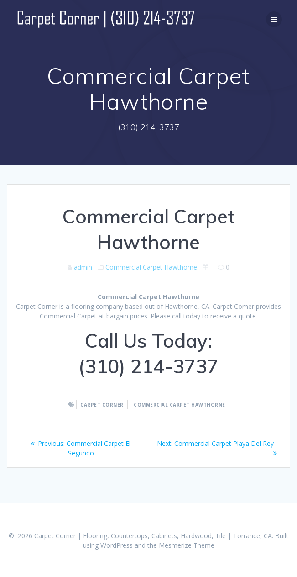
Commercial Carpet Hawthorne (151, 267)
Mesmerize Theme (186, 545)
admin (83, 267)
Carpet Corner (102, 405)
